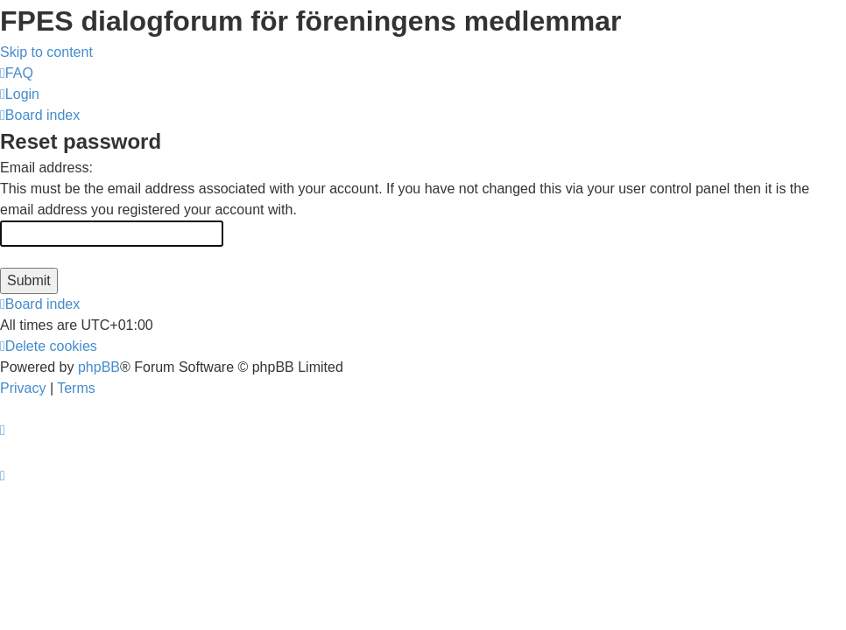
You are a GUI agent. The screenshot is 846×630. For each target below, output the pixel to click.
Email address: (46, 167)
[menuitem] (16, 73)
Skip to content (46, 52)
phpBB (99, 367)
